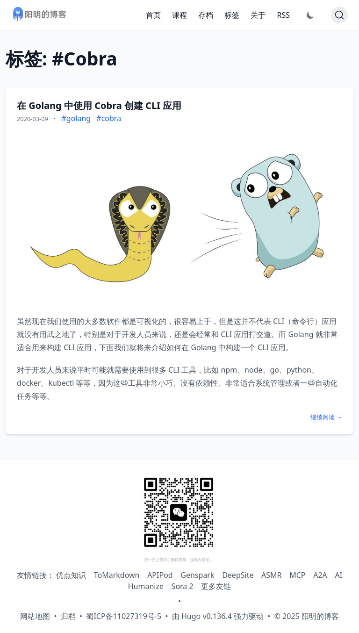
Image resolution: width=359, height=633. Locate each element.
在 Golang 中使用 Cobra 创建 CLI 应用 (99, 105)
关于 (258, 15)
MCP (297, 575)
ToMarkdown (117, 575)
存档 (205, 15)
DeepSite (237, 575)
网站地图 (35, 616)
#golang (76, 118)
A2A (320, 575)
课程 (179, 15)
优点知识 (71, 575)
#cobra (108, 118)
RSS (283, 15)
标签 (231, 15)
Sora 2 (183, 586)
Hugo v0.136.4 (206, 616)
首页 (153, 15)
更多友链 (216, 586)
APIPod (160, 575)
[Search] (339, 15)
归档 (68, 616)
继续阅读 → (326, 417)
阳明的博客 (320, 616)
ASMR (271, 575)
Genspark (197, 575)
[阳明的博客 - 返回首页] (39, 15)
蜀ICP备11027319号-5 (123, 616)
